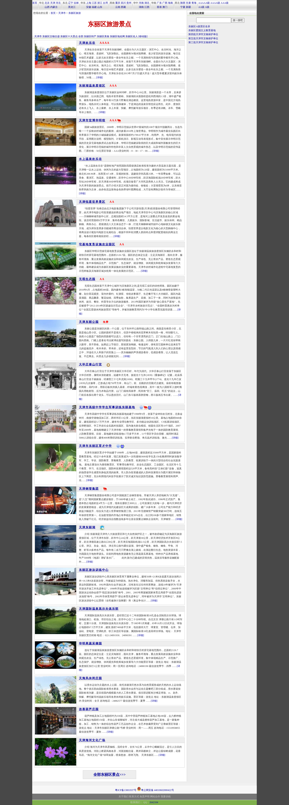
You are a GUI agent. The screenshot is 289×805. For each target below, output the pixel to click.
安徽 (88, 7)
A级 (207, 7)
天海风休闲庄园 (90, 678)
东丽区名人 (131, 36)
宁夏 (182, 7)
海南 (170, 2)
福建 (94, 7)
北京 (47, 2)
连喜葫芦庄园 (89, 709)
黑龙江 (72, 7)
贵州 (128, 2)
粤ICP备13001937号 (125, 790)
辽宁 (70, 2)
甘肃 (188, 2)
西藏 (123, 7)
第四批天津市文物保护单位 (203, 34)
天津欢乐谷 (87, 42)
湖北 (146, 2)
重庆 (117, 2)
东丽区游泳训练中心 (94, 569)
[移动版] (142, 36)
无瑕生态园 (87, 279)
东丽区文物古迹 (51, 36)
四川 (123, 2)
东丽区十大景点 (69, 36)
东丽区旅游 (74, 13)
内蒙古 (54, 7)
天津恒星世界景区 (92, 201)
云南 (117, 7)
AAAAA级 (204, 2)
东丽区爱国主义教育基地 (202, 30)
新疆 (188, 7)
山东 (99, 7)
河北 (58, 2)
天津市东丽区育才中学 (95, 445)
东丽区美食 (103, 36)
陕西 (182, 2)
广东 (159, 2)
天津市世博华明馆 (92, 120)
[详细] (99, 77)
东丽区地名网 (117, 36)
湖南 (141, 7)
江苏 (94, 2)
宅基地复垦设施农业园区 (97, 244)
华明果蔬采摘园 (90, 643)
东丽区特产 (90, 36)
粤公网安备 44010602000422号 (155, 789)
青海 (193, 2)
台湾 (105, 2)
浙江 (99, 2)
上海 (88, 2)
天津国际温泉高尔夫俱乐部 (99, 608)
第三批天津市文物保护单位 (203, 42)
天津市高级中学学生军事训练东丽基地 (107, 407)
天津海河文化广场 (92, 740)
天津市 (62, 13)
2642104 (153, 802)
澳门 (164, 7)
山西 (47, 7)
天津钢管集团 (89, 488)
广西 (164, 2)
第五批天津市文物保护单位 (203, 38)
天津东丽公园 (89, 321)
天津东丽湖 (87, 527)
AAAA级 (215, 2)
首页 (34, 2)
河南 (141, 2)
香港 (159, 7)
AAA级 (224, 2)
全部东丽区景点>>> (109, 775)
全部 (80, 36)
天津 (52, 2)
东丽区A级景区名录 (199, 26)
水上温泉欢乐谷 (90, 159)
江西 (146, 7)
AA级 (201, 7)
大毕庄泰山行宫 (90, 364)
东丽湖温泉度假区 (92, 85)
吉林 (76, 2)
